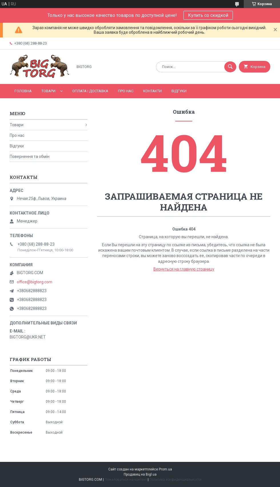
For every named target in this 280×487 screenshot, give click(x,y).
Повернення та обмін (29, 156)
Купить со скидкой (208, 15)
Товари (48, 91)
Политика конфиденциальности (175, 480)
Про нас (125, 91)
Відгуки (179, 91)
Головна (23, 91)
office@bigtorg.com (34, 282)
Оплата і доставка (90, 91)
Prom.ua (165, 469)
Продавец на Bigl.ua (140, 474)
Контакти (152, 91)
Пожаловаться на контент (126, 480)
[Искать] (230, 66)
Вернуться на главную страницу (183, 269)
